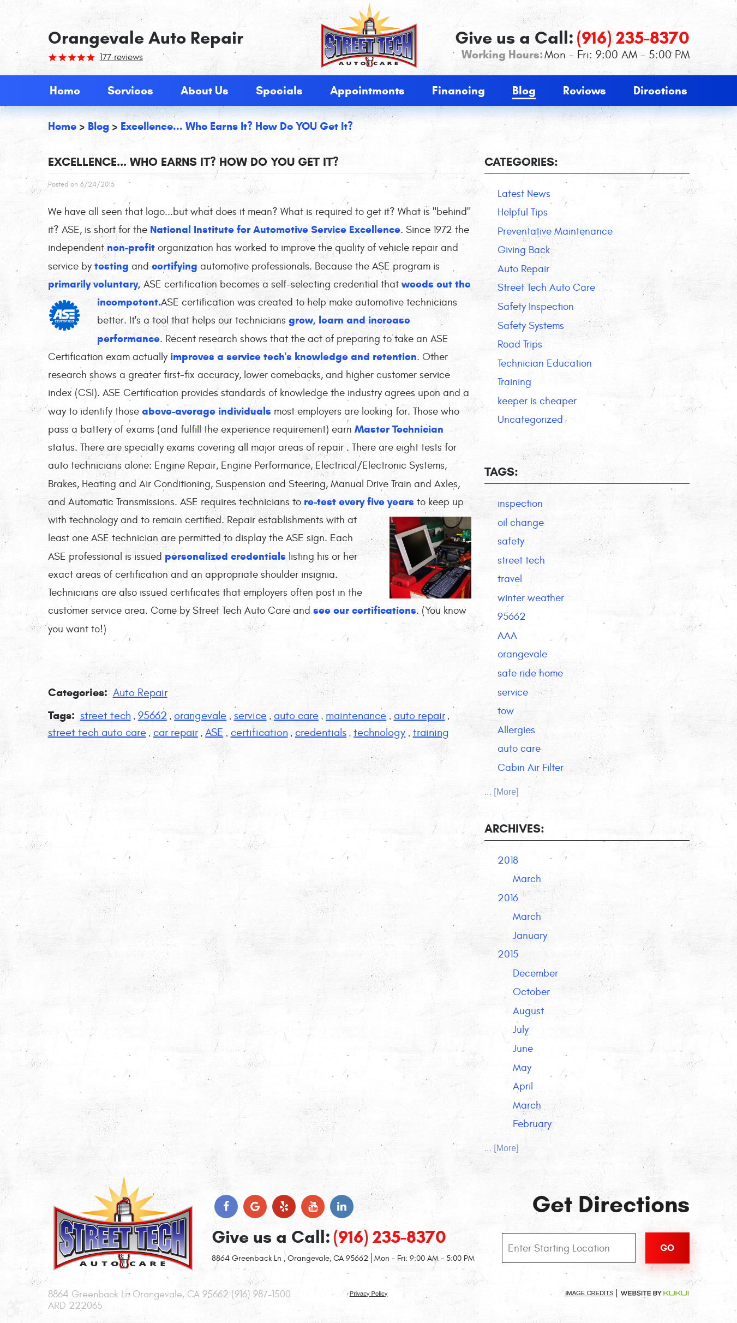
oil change (521, 523)
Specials (279, 90)
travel (510, 579)
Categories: (521, 161)
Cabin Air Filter (531, 768)
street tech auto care (97, 732)
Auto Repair (140, 692)
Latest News (524, 194)
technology (379, 732)
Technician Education (545, 363)
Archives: (514, 828)
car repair (175, 732)
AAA (507, 636)
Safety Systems (531, 326)
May (522, 1068)
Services (130, 90)
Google (255, 1206)
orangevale (200, 715)
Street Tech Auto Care (546, 288)
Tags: (501, 471)
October (531, 992)
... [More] (501, 792)
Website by (655, 1293)
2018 (508, 860)
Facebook (226, 1206)
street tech (105, 715)
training (431, 732)
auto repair (419, 715)
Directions (660, 90)
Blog (524, 90)
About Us (205, 90)
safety (511, 541)
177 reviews (121, 57)
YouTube (313, 1206)
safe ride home (530, 673)
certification (259, 732)
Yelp (284, 1206)
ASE (214, 732)
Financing (458, 90)
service (250, 715)
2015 (508, 954)
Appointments (367, 90)
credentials (320, 732)
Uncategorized (530, 420)
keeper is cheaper (537, 401)
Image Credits (589, 1293)
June (523, 1049)
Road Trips (520, 344)
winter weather (531, 598)
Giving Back (524, 250)
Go (667, 1248)
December (535, 973)
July (521, 1029)
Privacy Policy (369, 1293)
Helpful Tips (523, 212)
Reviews (584, 90)
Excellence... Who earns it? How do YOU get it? (237, 126)
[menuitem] (65, 90)
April (523, 1086)
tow (506, 711)
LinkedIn (341, 1206)
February (532, 1124)
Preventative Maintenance (555, 231)
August (528, 1011)
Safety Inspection (536, 307)
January (530, 936)
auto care (296, 715)
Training (514, 382)
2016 (508, 898)
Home (65, 90)
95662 (152, 715)
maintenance (356, 715)
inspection (520, 504)
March (527, 879)
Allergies (516, 730)
